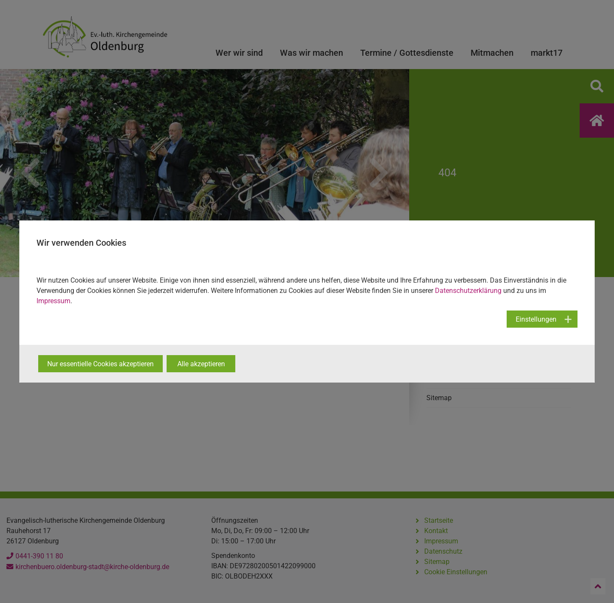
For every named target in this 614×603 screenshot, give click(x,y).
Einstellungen (536, 319)
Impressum (53, 301)
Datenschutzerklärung (468, 290)
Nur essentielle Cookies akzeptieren (100, 364)
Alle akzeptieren (201, 364)
